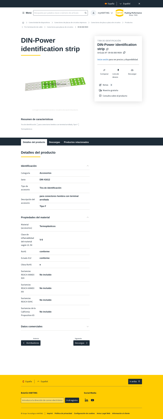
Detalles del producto (34, 142)
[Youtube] (92, 400)
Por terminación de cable (33, 27)
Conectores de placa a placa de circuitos (106, 22)
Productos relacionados (76, 142)
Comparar (104, 72)
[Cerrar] (139, 3)
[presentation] (125, 3)
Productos (129, 22)
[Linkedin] (86, 400)
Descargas (54, 142)
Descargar (132, 72)
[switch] (104, 70)
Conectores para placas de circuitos (60, 27)
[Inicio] (23, 22)
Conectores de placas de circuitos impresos (70, 22)
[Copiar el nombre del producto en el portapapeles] (106, 49)
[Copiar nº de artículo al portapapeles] (123, 53)
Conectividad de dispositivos (39, 22)
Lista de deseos (115, 73)
